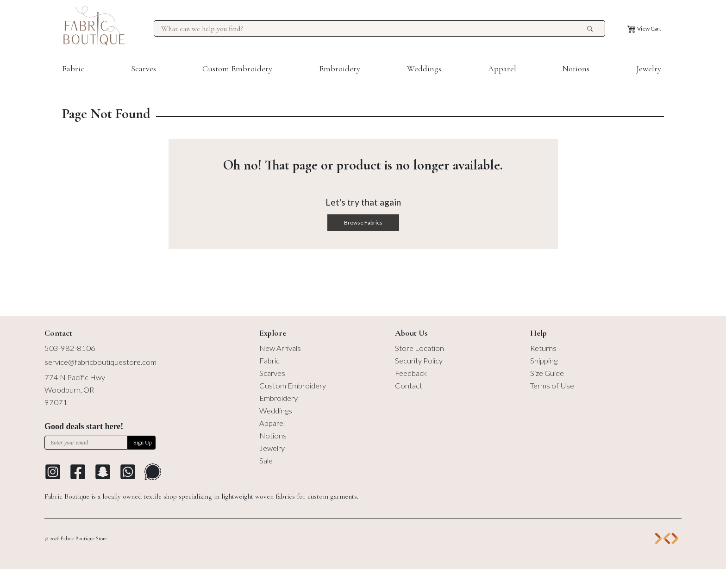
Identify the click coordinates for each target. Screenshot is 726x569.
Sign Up (142, 442)
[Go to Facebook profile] (77, 471)
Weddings (424, 68)
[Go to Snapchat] (102, 471)
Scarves (143, 68)
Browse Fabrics (363, 222)
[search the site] (590, 28)
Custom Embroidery (237, 68)
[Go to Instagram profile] (52, 471)
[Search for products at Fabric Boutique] (372, 28)
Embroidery (339, 68)
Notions (576, 68)
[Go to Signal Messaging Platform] (152, 471)
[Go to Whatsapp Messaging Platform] (127, 471)
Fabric (73, 68)
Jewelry (648, 68)
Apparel (502, 68)
